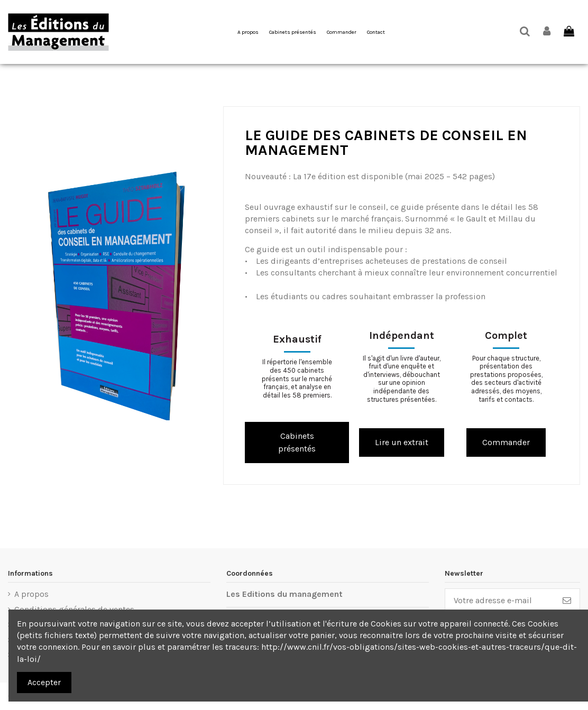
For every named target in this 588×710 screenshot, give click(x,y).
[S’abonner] (567, 600)
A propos (31, 594)
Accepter (44, 682)
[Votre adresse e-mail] (499, 600)
